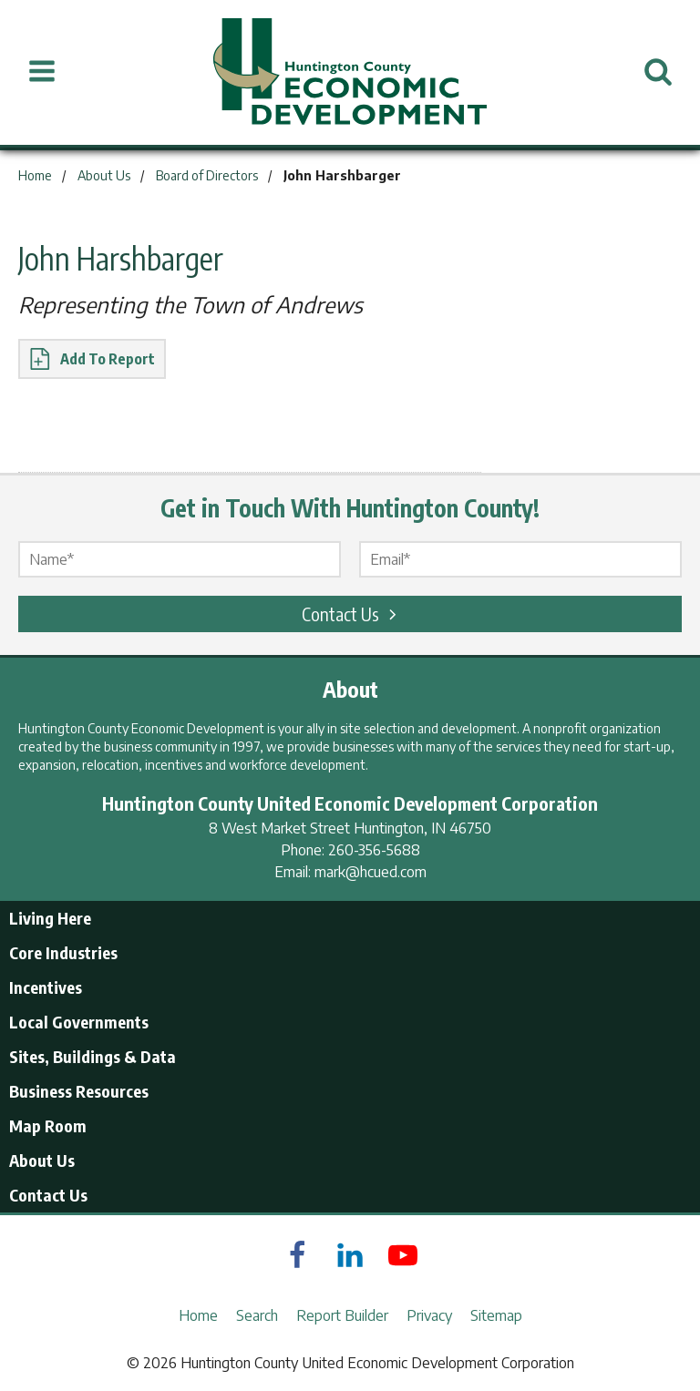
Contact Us (352, 613)
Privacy (429, 1315)
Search (257, 1315)
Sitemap (496, 1315)
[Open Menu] (42, 71)
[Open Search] (658, 71)
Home (198, 1315)
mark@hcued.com (370, 872)
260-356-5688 (374, 850)
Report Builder (342, 1315)
